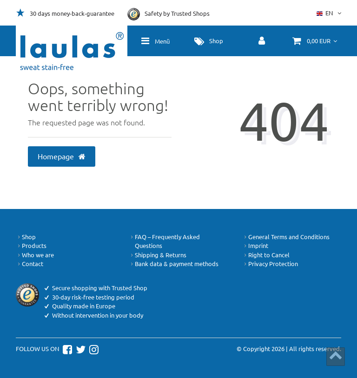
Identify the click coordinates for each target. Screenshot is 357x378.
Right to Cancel (266, 255)
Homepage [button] (62, 156)
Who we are (35, 255)
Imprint (255, 245)
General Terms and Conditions (286, 236)
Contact (29, 263)
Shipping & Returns (157, 255)
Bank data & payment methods (173, 263)
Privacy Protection (270, 263)
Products (31, 245)
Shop (26, 236)
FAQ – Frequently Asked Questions (164, 241)
